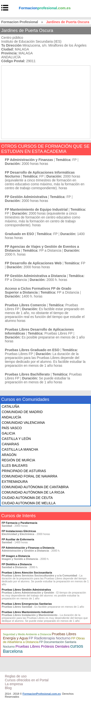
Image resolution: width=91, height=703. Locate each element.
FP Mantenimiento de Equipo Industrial (36, 209)
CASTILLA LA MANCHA (20, 449)
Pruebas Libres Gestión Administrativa (26, 589)
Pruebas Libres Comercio (25, 305)
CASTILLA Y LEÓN (16, 439)
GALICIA (8, 433)
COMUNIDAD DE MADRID (22, 412)
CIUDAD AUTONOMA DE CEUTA (27, 498)
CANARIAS (10, 444)
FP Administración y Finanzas (29, 160)
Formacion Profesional (19, 22)
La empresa (14, 684)
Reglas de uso (16, 676)
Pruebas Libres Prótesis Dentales (43, 646)
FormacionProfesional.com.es (42, 693)
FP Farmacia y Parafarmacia (19, 522)
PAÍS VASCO (12, 428)
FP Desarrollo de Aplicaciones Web (33, 263)
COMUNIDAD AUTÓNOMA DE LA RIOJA (33, 492)
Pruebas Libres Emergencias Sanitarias (27, 603)
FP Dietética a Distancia (17, 564)
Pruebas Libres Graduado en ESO (32, 350)
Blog (8, 688)
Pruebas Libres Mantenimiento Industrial (27, 612)
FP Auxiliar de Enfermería (18, 539)
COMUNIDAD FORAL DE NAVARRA (29, 476)
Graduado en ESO (19, 234)
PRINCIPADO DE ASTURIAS (24, 471)
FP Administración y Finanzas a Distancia (28, 547)
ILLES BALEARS (15, 465)
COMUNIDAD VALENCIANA (23, 423)
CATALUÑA (10, 406)
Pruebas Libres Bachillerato (27, 374)
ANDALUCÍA (11, 417)
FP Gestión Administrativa (26, 197)
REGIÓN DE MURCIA (18, 460)
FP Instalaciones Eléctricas (19, 531)
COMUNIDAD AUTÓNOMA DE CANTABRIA (35, 487)
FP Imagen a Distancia (16, 555)
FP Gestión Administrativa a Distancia (35, 276)
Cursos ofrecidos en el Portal (27, 680)
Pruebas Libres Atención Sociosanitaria (27, 572)
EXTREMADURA (15, 482)
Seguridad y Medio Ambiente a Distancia (27, 634)
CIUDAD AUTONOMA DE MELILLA (28, 503)
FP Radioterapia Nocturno (50, 638)
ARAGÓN (9, 455)
